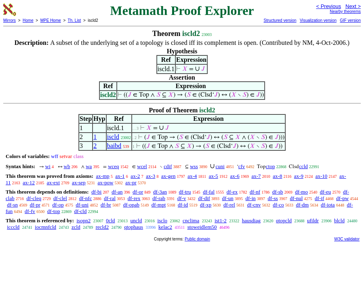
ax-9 (298, 176)
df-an (117, 192)
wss (194, 166)
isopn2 (83, 220)
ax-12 (29, 182)
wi (47, 166)
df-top (53, 211)
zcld (76, 227)
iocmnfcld (45, 227)
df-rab (158, 198)
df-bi (96, 192)
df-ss (273, 198)
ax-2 (135, 176)
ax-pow (106, 182)
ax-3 (150, 176)
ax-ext (53, 182)
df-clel (60, 198)
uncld (136, 220)
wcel (142, 166)
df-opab (131, 205)
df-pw (342, 198)
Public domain (197, 239)
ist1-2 (221, 220)
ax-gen (168, 176)
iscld (113, 136)
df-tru (185, 192)
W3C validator (347, 239)
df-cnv (254, 205)
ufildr (313, 220)
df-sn (12, 205)
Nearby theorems (345, 11)
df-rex (134, 198)
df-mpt (158, 205)
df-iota (328, 205)
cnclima (191, 220)
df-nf (255, 192)
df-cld (80, 211)
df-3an (160, 192)
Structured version (279, 20)
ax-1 (120, 176)
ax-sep (79, 182)
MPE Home (50, 20)
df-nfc (85, 198)
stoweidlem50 (202, 227)
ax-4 (192, 176)
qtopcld (284, 220)
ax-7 (256, 176)
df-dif (204, 198)
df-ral (110, 198)
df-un (228, 198)
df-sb (277, 192)
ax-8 (277, 176)
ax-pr (130, 182)
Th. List (74, 20)
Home (28, 20)
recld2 (102, 227)
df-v (181, 198)
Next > (353, 6)
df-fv (30, 211)
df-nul (296, 198)
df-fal (209, 192)
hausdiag (251, 220)
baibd (114, 145)
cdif (168, 166)
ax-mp (102, 176)
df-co (278, 205)
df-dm (302, 205)
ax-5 (213, 176)
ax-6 (235, 176)
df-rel (229, 205)
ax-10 (322, 176)
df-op (57, 205)
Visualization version (318, 20)
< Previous (328, 6)
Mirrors (9, 20)
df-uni (82, 205)
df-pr (35, 205)
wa (89, 166)
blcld (339, 220)
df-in (251, 198)
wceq (113, 166)
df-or (138, 192)
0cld (110, 220)
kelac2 (165, 227)
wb (67, 166)
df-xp (205, 205)
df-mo (301, 192)
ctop (270, 166)
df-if (319, 198)
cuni (220, 166)
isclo (162, 220)
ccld (303, 166)
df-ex (232, 192)
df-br (106, 205)
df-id (183, 205)
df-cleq (33, 198)
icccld (13, 227)
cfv (241, 166)
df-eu (325, 192)
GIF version (350, 20)
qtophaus (133, 227)
